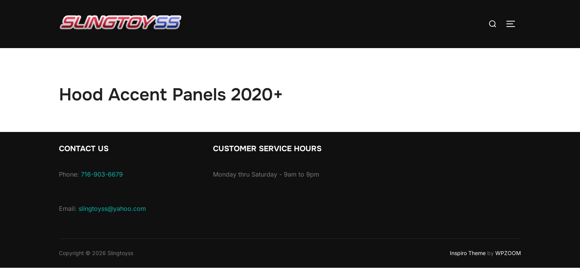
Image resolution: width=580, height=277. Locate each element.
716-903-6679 (102, 174)
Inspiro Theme (468, 253)
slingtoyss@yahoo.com (112, 208)
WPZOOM (508, 253)
